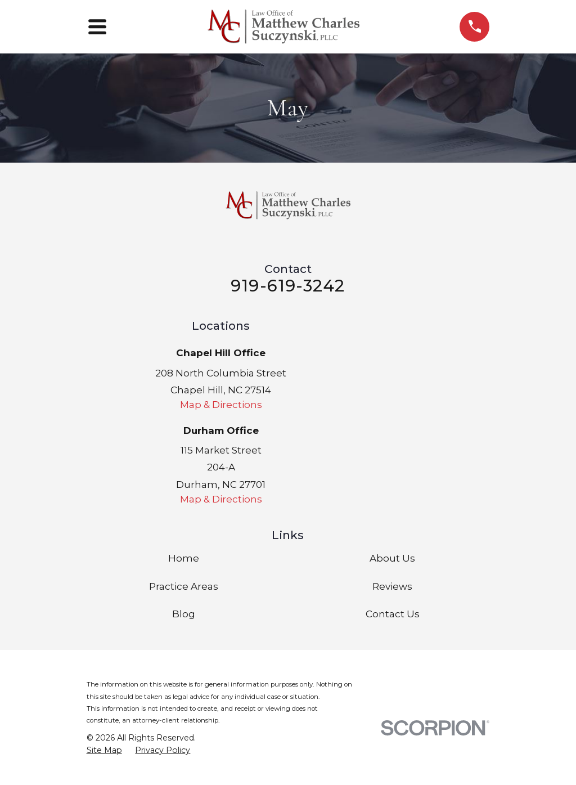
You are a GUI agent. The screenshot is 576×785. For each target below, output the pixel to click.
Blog (183, 614)
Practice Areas (183, 586)
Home (183, 558)
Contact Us (393, 614)
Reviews (392, 586)
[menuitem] (104, 750)
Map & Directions (221, 404)
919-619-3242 (288, 285)
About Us (392, 558)
